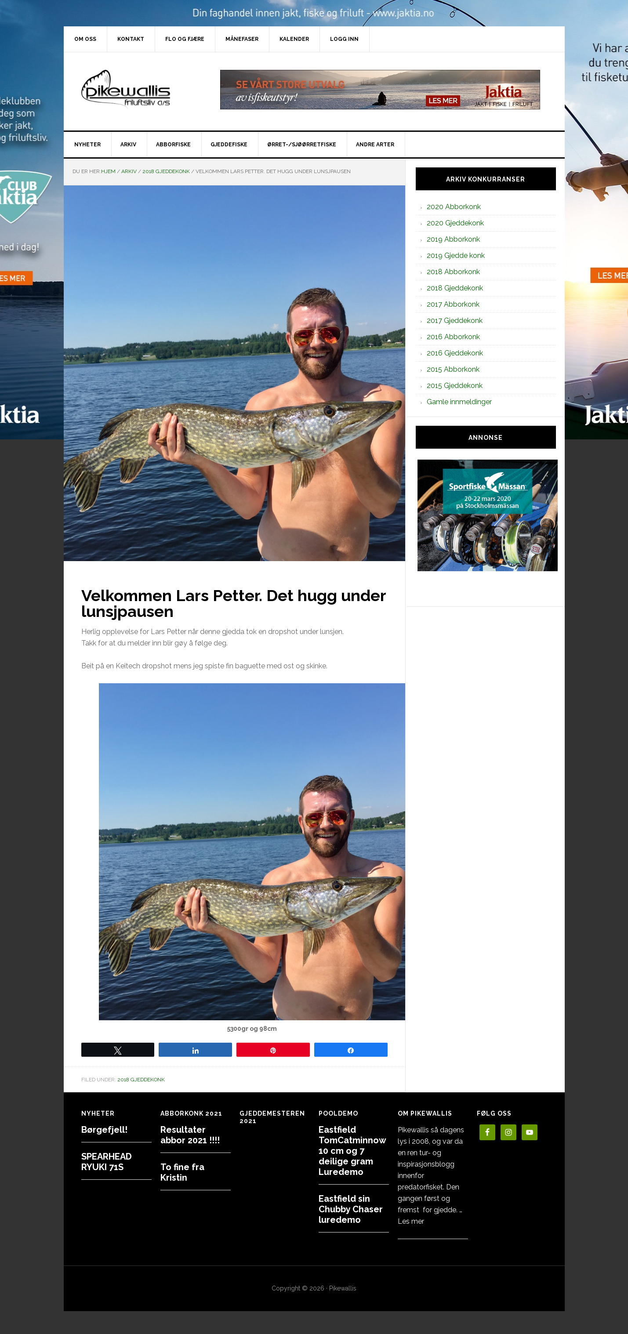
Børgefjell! (104, 1129)
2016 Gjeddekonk (455, 353)
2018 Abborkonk (453, 272)
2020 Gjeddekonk (455, 223)
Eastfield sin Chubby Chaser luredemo (351, 1209)
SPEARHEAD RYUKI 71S (106, 1161)
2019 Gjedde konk (456, 255)
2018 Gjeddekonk (141, 1080)
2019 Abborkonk (453, 239)
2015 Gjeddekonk (455, 385)
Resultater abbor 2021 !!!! (190, 1135)
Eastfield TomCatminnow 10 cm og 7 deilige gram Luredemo (352, 1150)
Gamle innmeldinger (459, 402)
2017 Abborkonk (453, 304)
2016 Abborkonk (453, 337)
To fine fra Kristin (182, 1172)
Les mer (411, 1221)
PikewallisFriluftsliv (138, 89)
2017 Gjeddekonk (455, 320)
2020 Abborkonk (454, 207)
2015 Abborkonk (453, 369)
